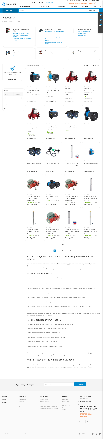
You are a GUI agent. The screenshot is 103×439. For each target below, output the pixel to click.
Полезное (65, 396)
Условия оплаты (44, 399)
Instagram (79, 421)
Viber (88, 421)
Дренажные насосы (18, 55)
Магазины (65, 399)
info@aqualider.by (85, 401)
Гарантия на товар (45, 404)
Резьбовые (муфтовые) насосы (21, 33)
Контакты (21, 404)
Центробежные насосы (84, 31)
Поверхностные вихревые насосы (54, 35)
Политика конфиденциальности (48, 406)
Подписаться (80, 384)
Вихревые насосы (82, 35)
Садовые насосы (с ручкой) (52, 37)
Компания (22, 396)
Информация (44, 396)
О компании (22, 399)
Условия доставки (44, 401)
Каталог (4, 396)
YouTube (84, 421)
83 (70, 250)
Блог (20, 406)
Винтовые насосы (82, 33)
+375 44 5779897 (39, 2)
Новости (21, 401)
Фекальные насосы (18, 57)
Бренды (4, 402)
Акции (4, 399)
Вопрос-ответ (65, 401)
